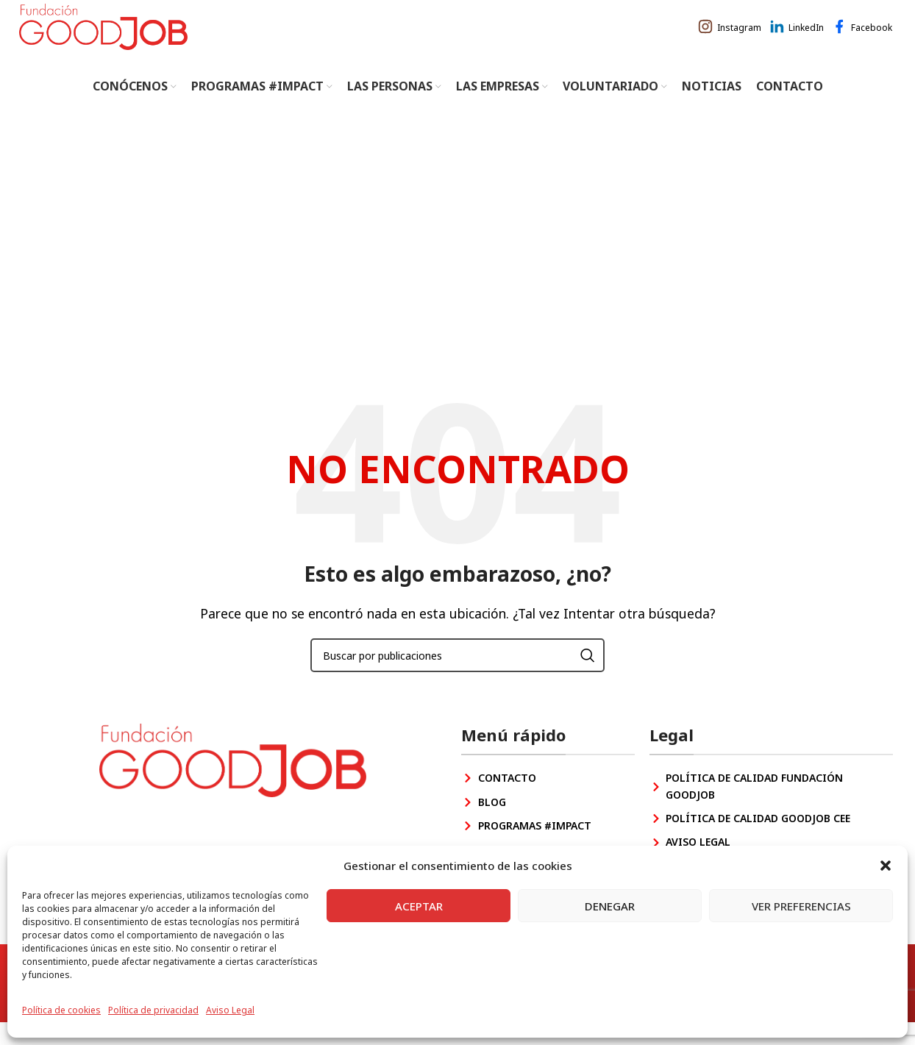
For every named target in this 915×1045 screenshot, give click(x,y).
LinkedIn (806, 38)
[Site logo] (111, 37)
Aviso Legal (230, 1010)
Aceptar (419, 906)
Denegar (610, 906)
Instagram (739, 38)
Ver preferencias (801, 906)
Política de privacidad (153, 1010)
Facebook (871, 38)
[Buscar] (457, 678)
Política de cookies (61, 1010)
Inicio (423, 301)
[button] (885, 865)
